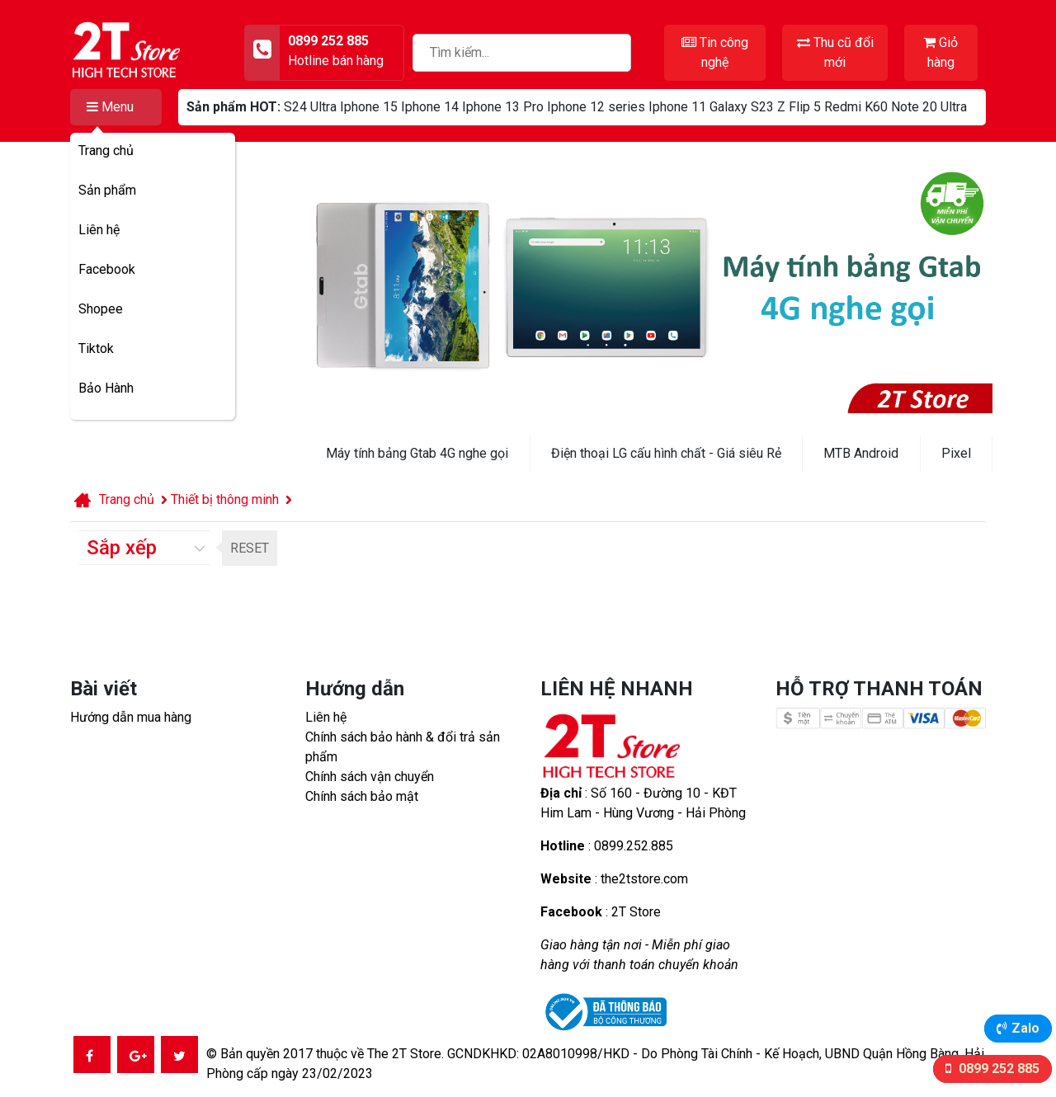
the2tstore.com (644, 879)
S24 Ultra (310, 107)
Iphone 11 (677, 107)
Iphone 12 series (596, 107)
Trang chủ (106, 150)
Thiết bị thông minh (225, 499)
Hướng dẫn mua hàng (130, 717)
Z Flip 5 (799, 107)
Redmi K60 (856, 107)
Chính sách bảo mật (361, 796)
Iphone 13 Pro (503, 107)
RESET (249, 548)
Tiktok (96, 348)
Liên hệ (99, 230)
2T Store (636, 912)
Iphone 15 (369, 107)
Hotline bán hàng (336, 60)
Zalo (1025, 1028)
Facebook (106, 269)
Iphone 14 (430, 107)
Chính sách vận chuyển (369, 776)
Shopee (100, 309)
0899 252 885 (997, 1068)
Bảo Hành (106, 388)
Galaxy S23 (742, 107)
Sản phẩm (107, 190)
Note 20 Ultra (929, 107)
